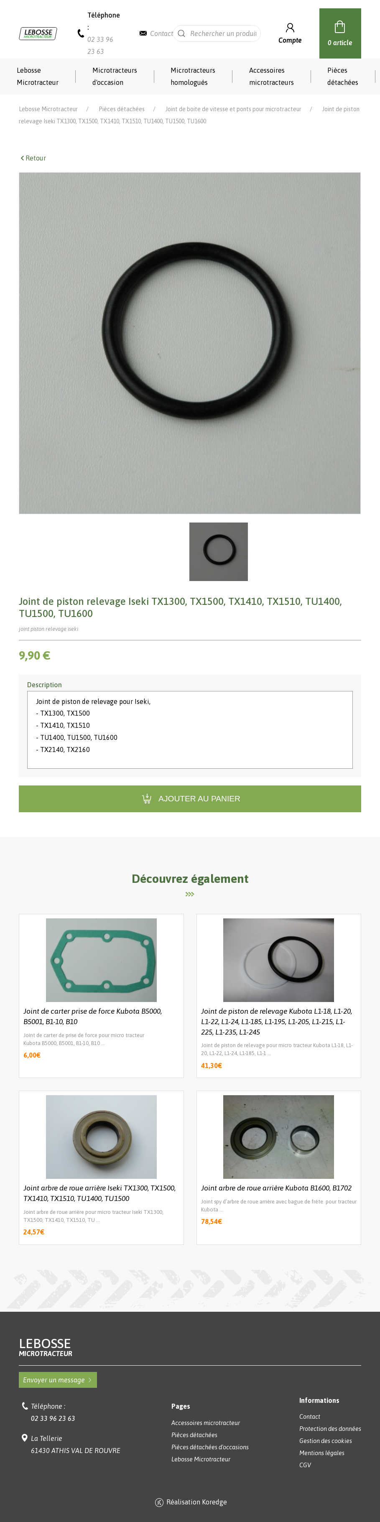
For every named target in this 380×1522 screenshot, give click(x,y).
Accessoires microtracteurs (271, 76)
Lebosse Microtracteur (38, 76)
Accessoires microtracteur (205, 1423)
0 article (340, 32)
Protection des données (330, 1428)
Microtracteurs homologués (193, 76)
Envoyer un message (58, 1380)
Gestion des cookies (325, 1441)
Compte (290, 32)
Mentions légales (321, 1453)
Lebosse (190, 1347)
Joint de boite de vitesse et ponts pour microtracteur (233, 109)
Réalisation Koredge (190, 1502)
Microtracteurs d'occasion (114, 76)
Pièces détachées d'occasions (210, 1447)
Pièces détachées (342, 76)
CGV (305, 1465)
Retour (32, 158)
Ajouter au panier (190, 799)
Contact (161, 33)
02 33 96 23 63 (53, 1418)
